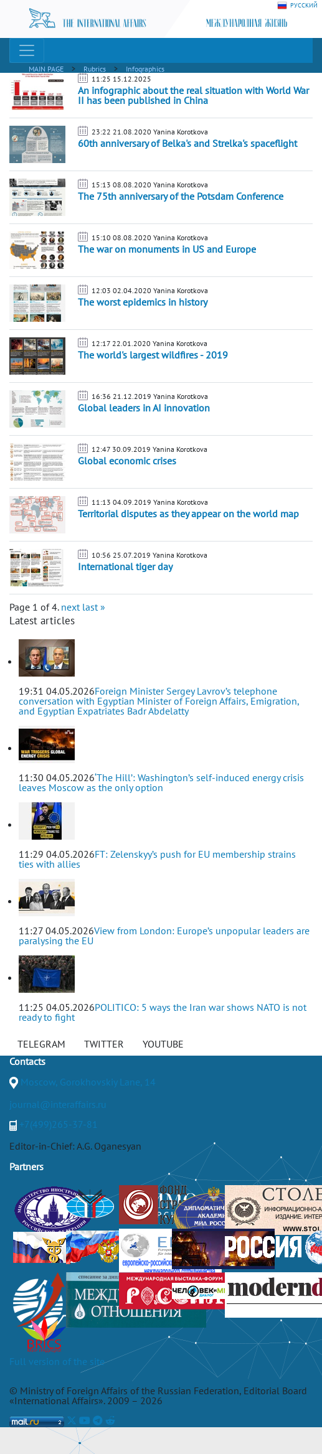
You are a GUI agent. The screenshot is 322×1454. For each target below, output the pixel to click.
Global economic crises (127, 460)
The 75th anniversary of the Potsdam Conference (180, 196)
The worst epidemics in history (142, 302)
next (70, 607)
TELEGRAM (41, 1044)
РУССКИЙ (297, 6)
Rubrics (94, 68)
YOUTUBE (163, 1044)
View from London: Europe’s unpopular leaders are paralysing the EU (164, 935)
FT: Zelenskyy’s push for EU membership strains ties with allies (157, 859)
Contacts (27, 1061)
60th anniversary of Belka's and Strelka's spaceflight (187, 143)
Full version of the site (57, 1361)
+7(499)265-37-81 (58, 1124)
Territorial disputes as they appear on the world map (188, 513)
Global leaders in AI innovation (144, 407)
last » (93, 607)
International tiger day (125, 566)
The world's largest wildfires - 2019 (153, 355)
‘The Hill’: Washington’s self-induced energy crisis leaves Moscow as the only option (161, 782)
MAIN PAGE (46, 68)
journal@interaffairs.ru (58, 1104)
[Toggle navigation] (26, 50)
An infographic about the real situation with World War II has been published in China (193, 95)
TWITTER (104, 1044)
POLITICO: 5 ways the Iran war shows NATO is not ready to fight (162, 1012)
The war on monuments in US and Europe (167, 249)
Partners (26, 1166)
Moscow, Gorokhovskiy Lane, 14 (88, 1082)
